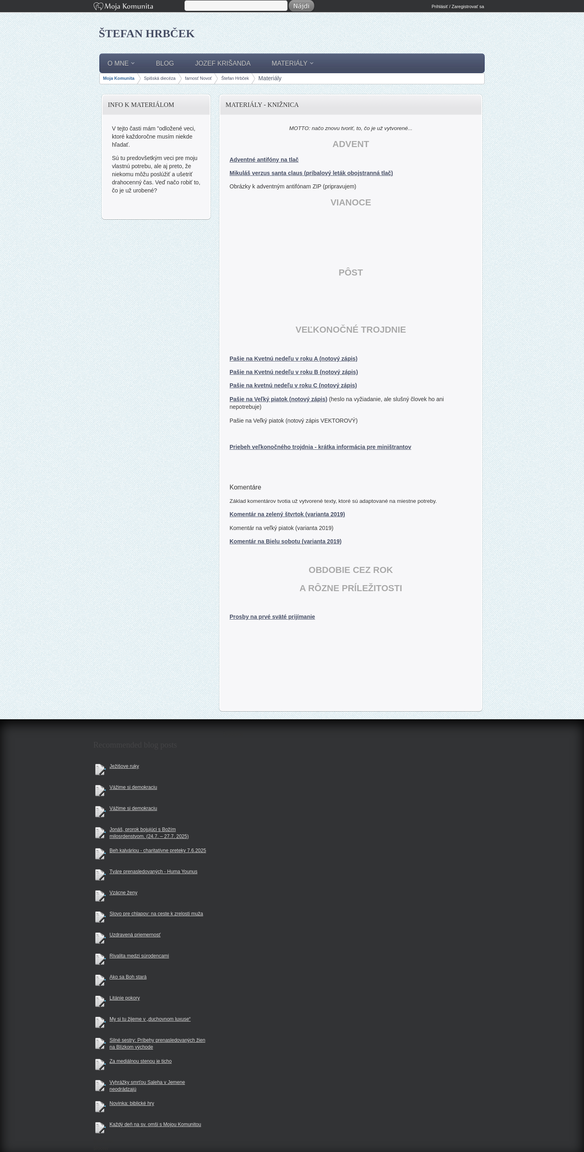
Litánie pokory (125, 998)
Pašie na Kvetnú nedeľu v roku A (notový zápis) (294, 358)
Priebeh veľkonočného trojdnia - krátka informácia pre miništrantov (320, 447)
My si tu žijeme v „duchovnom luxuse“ (150, 1019)
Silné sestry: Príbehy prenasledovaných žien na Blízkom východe (157, 1043)
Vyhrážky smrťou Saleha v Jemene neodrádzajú (147, 1085)
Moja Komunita (138, 7)
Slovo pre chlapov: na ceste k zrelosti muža (156, 914)
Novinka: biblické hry (132, 1103)
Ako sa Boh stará (128, 977)
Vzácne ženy (123, 893)
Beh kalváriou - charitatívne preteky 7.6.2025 (158, 850)
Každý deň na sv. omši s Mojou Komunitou (155, 1124)
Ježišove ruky (124, 766)
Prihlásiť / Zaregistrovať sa (458, 6)
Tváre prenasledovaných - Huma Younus (154, 871)
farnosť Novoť (198, 78)
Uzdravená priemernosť (135, 935)
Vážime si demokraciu (133, 787)
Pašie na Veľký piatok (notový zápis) (278, 399)
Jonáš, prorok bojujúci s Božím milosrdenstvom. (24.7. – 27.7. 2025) (149, 833)
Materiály (269, 78)
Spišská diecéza (160, 78)
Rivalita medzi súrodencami (139, 956)
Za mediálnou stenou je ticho (141, 1061)
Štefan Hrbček (147, 33)
